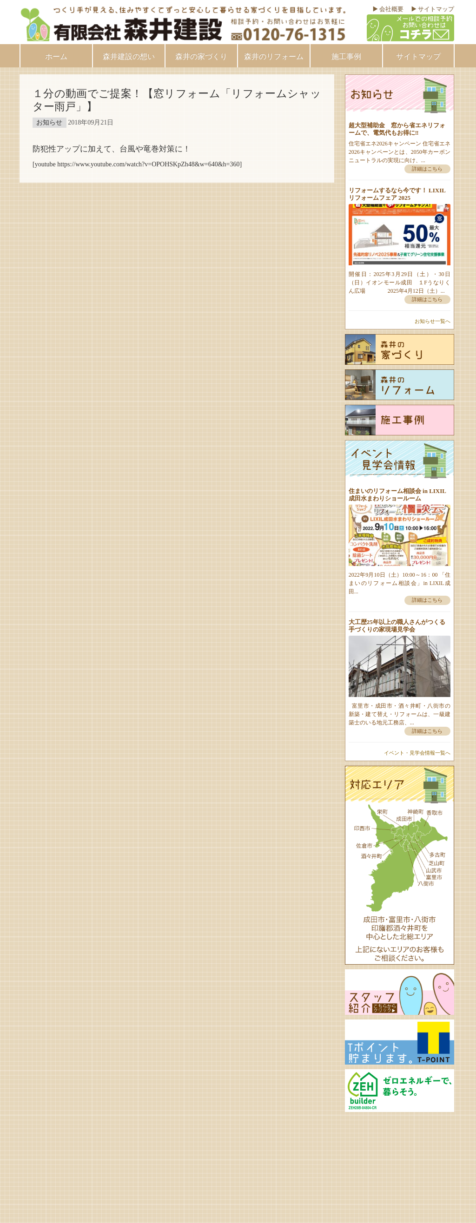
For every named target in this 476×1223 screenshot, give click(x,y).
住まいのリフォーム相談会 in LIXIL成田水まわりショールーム (397, 494)
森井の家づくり (201, 56)
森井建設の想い (129, 56)
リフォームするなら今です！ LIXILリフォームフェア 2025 (397, 194)
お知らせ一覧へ (432, 321)
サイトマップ (436, 9)
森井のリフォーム (274, 56)
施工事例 (346, 56)
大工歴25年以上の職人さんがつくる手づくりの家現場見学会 (397, 625)
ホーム (56, 56)
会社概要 (391, 9)
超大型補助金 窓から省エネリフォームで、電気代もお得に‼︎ (397, 129)
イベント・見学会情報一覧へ (417, 753)
